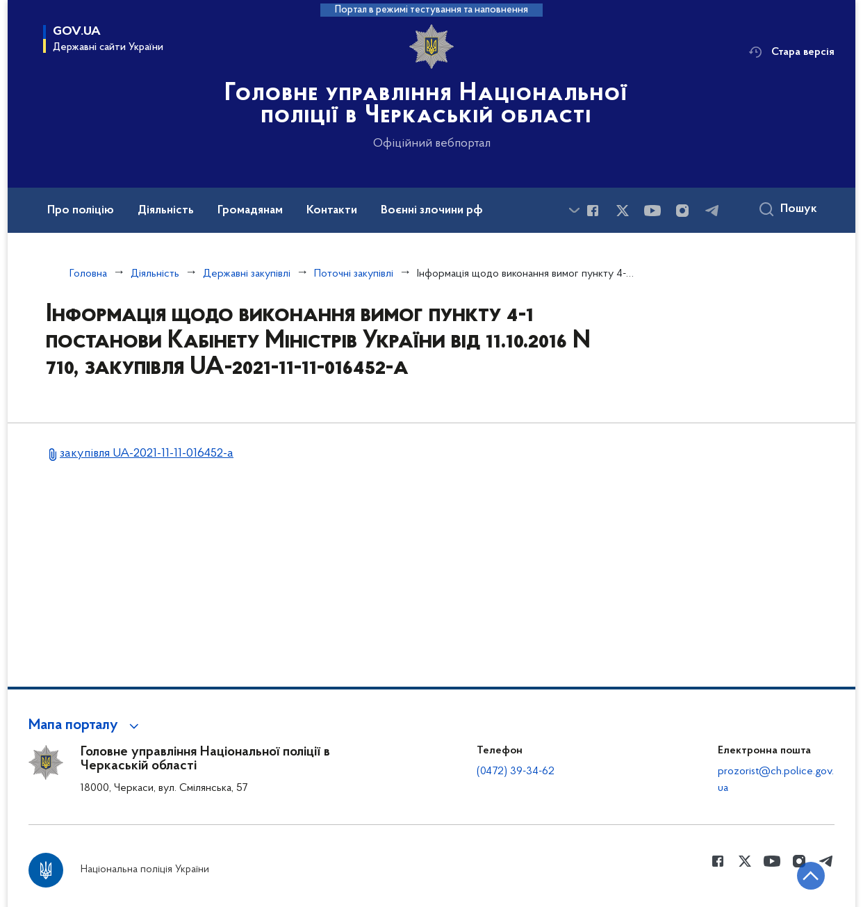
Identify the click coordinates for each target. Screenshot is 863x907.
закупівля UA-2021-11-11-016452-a (146, 453)
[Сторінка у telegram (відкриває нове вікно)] (712, 210)
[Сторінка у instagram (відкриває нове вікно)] (682, 210)
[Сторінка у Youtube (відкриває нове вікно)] (652, 210)
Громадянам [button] (250, 210)
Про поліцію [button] (80, 210)
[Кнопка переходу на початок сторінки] (811, 876)
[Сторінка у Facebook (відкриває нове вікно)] (592, 210)
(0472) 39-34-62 (515, 771)
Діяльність (155, 273)
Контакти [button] (331, 210)
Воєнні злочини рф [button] (432, 210)
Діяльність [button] (166, 210)
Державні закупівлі (246, 273)
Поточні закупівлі (353, 273)
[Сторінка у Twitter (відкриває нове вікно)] (622, 210)
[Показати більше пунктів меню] (574, 210)
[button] (85, 725)
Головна (88, 273)
